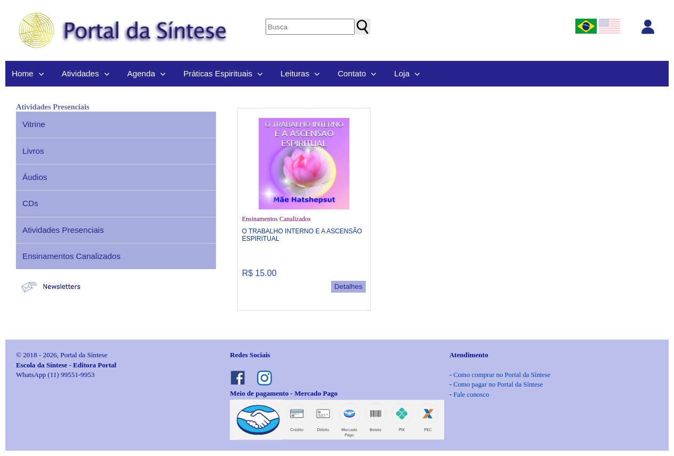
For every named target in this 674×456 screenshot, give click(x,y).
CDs (30, 203)
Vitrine (33, 124)
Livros (33, 150)
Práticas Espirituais (217, 73)
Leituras (294, 73)
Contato (352, 73)
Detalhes (348, 286)
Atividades (80, 73)
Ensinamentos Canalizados (71, 256)
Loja (402, 73)
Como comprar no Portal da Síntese (501, 375)
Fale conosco (471, 394)
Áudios (34, 177)
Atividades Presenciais (63, 229)
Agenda (141, 73)
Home (23, 73)
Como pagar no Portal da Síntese (498, 384)
